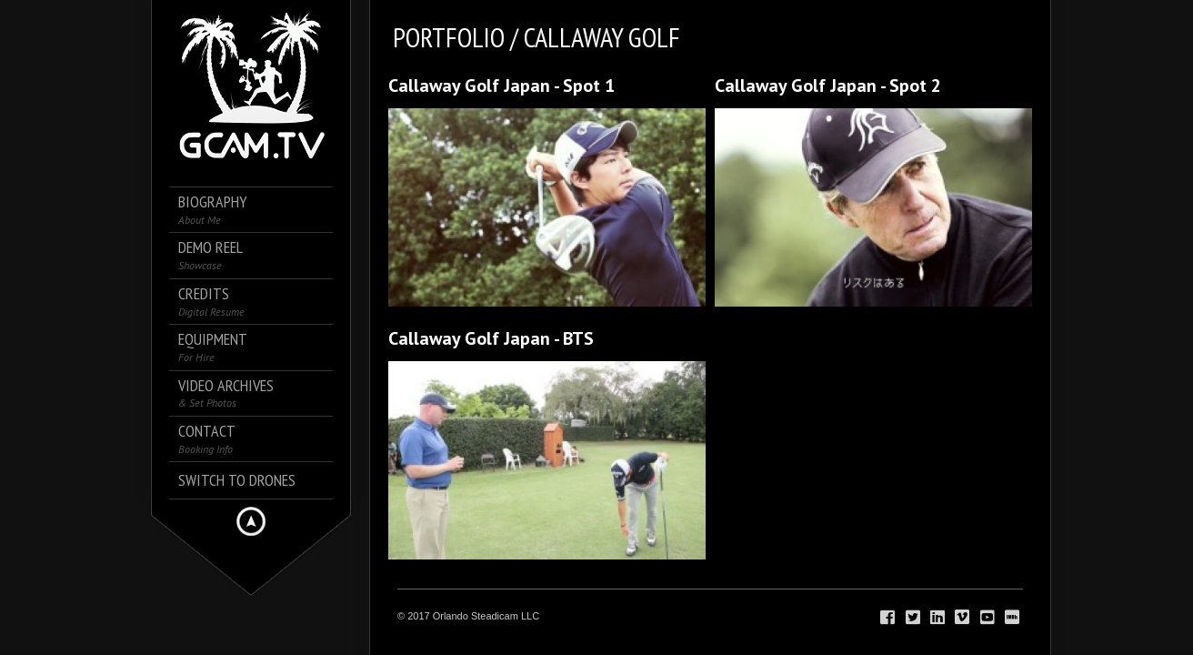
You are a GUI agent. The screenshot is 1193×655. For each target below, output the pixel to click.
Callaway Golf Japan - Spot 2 (828, 85)
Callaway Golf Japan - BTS (491, 338)
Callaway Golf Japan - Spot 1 (501, 85)
